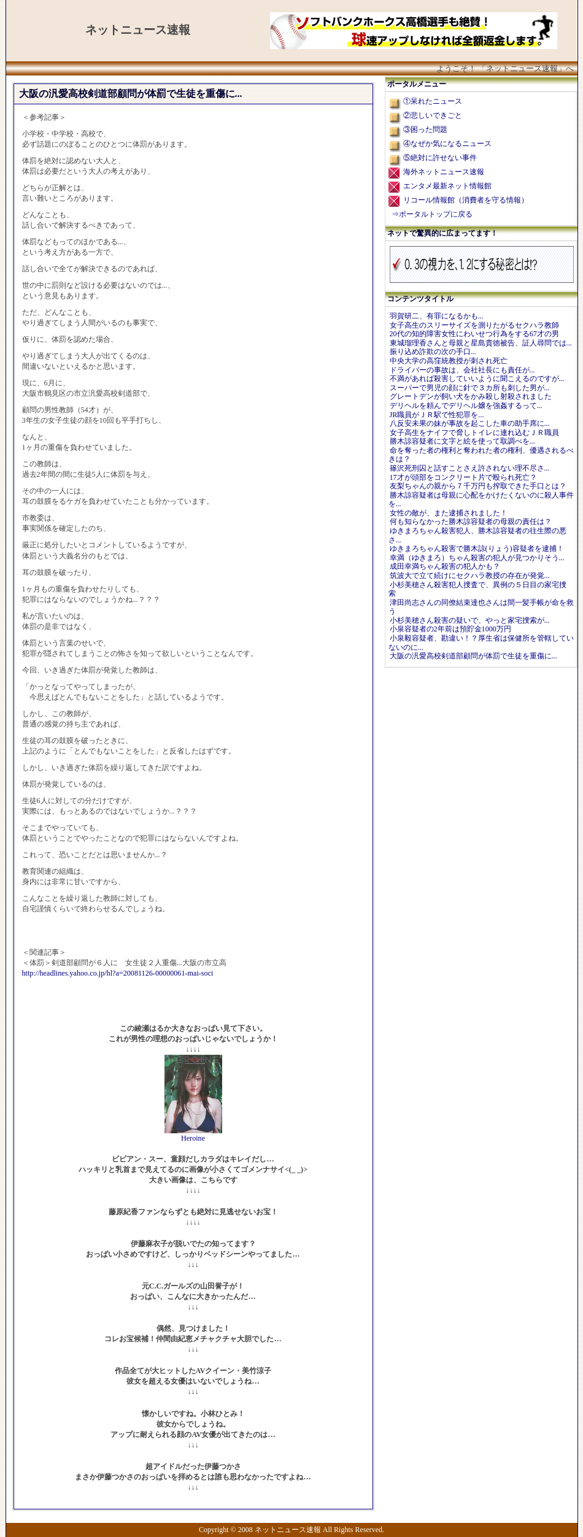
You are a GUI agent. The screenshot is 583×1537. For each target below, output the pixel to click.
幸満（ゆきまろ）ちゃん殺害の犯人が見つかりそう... (477, 557)
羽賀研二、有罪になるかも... (437, 316)
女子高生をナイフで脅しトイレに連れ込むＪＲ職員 (474, 432)
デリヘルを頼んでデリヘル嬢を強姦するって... (466, 405)
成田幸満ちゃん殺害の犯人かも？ (445, 566)
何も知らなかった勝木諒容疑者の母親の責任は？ (471, 521)
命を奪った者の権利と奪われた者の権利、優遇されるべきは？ (481, 455)
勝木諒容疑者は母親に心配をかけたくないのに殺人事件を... (481, 500)
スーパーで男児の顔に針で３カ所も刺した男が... (470, 387)
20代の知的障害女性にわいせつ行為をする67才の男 (474, 333)
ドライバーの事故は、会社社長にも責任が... (462, 370)
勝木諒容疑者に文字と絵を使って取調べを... (462, 441)
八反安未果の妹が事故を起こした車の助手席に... (470, 423)
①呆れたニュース (432, 101)
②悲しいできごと (432, 115)
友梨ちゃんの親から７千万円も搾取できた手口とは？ (478, 486)
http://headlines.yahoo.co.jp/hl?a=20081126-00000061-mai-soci (118, 973)
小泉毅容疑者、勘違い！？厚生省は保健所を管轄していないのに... (481, 643)
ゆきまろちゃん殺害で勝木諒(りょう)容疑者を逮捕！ (477, 548)
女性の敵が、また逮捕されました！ (449, 513)
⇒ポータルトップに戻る (432, 214)
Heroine (193, 1138)
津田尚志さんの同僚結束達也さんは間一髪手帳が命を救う (481, 607)
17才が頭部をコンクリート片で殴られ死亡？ (463, 477)
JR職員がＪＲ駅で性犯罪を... (437, 414)
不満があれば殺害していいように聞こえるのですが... (477, 378)
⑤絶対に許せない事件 (440, 157)
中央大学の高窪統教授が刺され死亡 (449, 360)
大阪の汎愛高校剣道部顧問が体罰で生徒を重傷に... (473, 656)
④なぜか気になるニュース (447, 143)
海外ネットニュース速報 (443, 172)
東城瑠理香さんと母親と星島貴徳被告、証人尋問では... (481, 343)
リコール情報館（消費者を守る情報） (465, 200)
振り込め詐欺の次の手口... (433, 351)
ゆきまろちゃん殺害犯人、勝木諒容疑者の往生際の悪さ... (477, 535)
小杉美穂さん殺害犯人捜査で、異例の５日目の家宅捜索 (477, 589)
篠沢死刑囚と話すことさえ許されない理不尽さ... (470, 468)
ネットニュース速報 (137, 29)
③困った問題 (425, 129)
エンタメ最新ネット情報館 (447, 186)
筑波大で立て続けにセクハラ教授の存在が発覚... (470, 575)
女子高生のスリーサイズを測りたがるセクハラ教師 (474, 325)
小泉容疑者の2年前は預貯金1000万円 (450, 629)
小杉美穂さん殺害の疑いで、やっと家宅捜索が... (470, 620)
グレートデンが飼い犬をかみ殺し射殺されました (471, 396)
